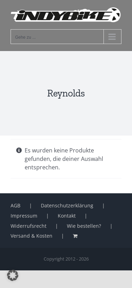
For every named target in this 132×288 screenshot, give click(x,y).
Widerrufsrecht (28, 226)
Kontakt (67, 215)
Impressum (24, 215)
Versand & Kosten (31, 235)
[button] (12, 275)
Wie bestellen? (84, 226)
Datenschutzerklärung (67, 205)
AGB (15, 205)
